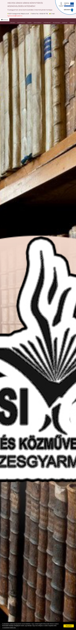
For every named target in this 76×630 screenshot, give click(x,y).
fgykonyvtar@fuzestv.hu (14, 16)
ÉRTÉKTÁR (64, 22)
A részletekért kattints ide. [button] (9, 627)
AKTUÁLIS (12, 22)
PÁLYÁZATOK (56, 22)
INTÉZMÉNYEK (47, 22)
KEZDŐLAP (4, 19)
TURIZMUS (72, 22)
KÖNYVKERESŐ (21, 22)
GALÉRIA (29, 22)
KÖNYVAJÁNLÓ (37, 22)
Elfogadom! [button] (69, 625)
